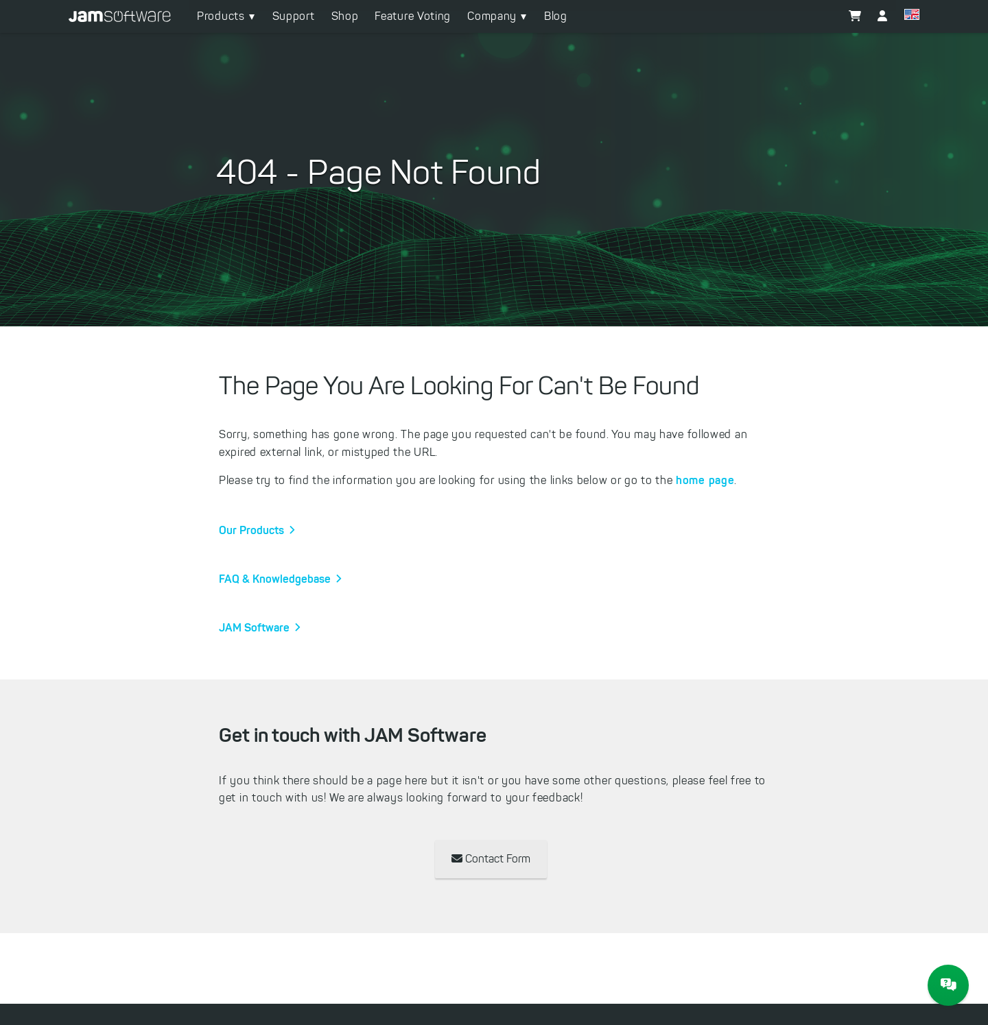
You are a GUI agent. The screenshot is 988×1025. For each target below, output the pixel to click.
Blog (555, 16)
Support (293, 16)
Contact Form (490, 858)
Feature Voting (413, 16)
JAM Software (254, 627)
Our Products (251, 530)
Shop (345, 16)
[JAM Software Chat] (948, 985)
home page (705, 480)
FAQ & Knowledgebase (275, 579)
